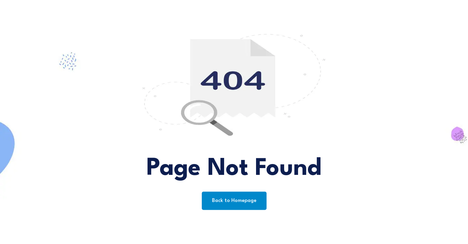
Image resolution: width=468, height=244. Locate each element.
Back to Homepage (234, 200)
